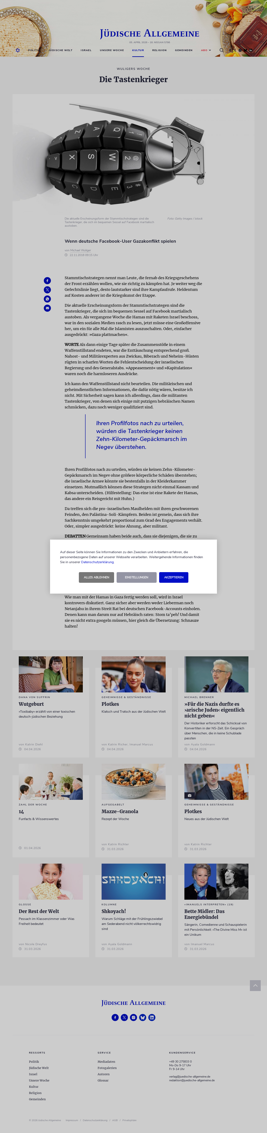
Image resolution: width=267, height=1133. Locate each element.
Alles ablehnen (96, 577)
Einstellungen (136, 577)
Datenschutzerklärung (97, 562)
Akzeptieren (173, 577)
